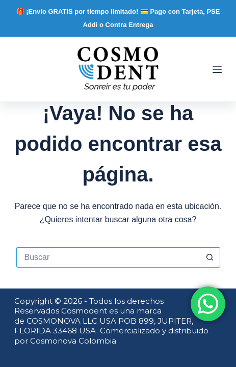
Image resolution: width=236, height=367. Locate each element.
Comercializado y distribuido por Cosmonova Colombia (111, 336)
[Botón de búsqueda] (210, 257)
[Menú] (217, 69)
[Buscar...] (108, 257)
